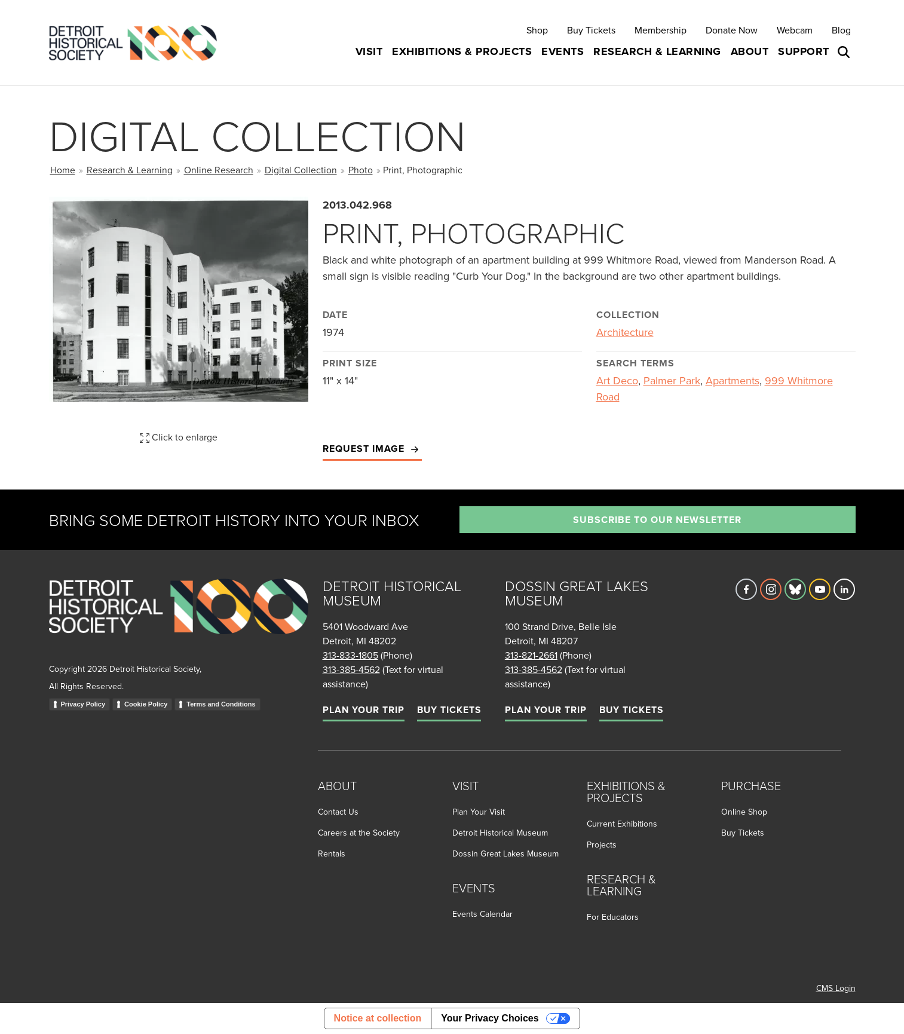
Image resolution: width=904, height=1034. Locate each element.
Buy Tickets (591, 29)
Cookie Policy (145, 704)
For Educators (613, 917)
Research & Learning (130, 169)
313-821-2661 (531, 655)
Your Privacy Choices (489, 1018)
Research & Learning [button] (657, 51)
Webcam (795, 29)
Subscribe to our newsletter (657, 520)
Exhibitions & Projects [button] (462, 51)
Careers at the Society (359, 833)
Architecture (625, 332)
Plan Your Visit (478, 812)
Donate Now (732, 29)
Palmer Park (671, 380)
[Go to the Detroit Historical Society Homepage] (137, 42)
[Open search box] (845, 52)
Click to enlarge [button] (178, 436)
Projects (602, 845)
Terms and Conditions (220, 704)
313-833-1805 (350, 655)
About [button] (750, 51)
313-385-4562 (351, 669)
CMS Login (836, 988)
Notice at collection (378, 1018)
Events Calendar (482, 914)
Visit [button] (369, 51)
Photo (360, 169)
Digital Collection (301, 169)
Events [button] (562, 51)
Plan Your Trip (363, 710)
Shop (537, 29)
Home (62, 169)
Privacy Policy (83, 704)
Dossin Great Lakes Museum (505, 853)
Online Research (218, 169)
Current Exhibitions (622, 824)
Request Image (372, 449)
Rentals (331, 853)
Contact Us (338, 812)
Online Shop (744, 812)
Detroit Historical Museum (500, 833)
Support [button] (803, 51)
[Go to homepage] (178, 619)
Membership (661, 29)
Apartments (732, 380)
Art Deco (617, 380)
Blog (841, 29)
